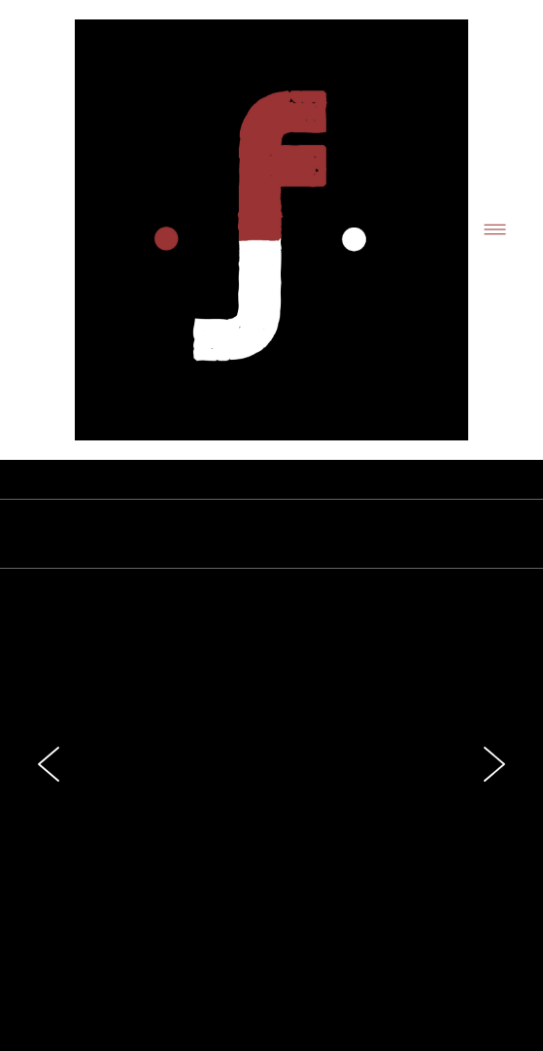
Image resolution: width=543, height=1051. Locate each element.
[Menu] (495, 230)
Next (494, 764)
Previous (48, 764)
